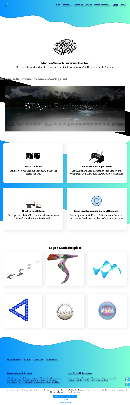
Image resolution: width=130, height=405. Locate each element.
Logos (115, 5)
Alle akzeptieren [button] (59, 396)
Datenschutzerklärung (65, 402)
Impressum (38, 359)
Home (57, 5)
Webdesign (67, 5)
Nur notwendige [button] (70, 396)
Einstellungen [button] (65, 399)
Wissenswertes (14, 359)
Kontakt (123, 5)
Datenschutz (51, 359)
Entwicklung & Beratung (83, 5)
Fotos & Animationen (102, 5)
